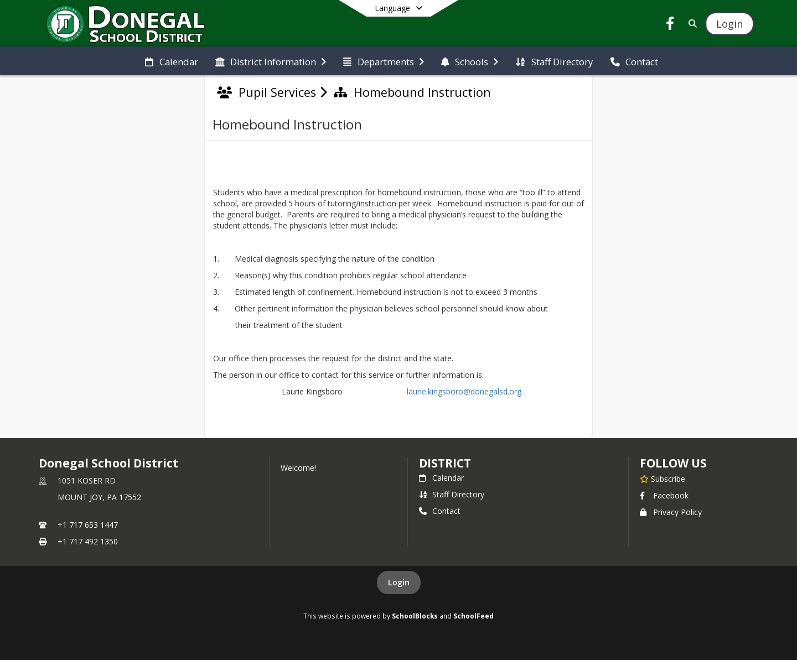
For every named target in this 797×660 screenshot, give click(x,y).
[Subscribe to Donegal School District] (662, 478)
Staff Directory (451, 494)
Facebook (664, 495)
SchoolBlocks (415, 615)
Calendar (441, 477)
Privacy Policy (671, 512)
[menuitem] (171, 60)
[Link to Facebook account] (670, 25)
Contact (439, 511)
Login (399, 582)
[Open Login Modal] (729, 24)
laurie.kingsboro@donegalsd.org (461, 391)
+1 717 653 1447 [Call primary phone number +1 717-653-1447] (88, 524)
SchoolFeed (473, 615)
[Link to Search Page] (690, 23)
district (445, 463)
